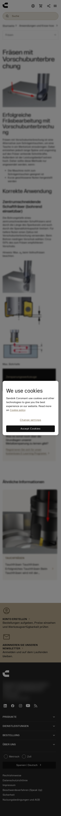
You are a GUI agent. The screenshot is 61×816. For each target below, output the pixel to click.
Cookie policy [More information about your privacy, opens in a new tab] (18, 410)
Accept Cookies (30, 428)
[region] (30, 408)
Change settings (30, 420)
